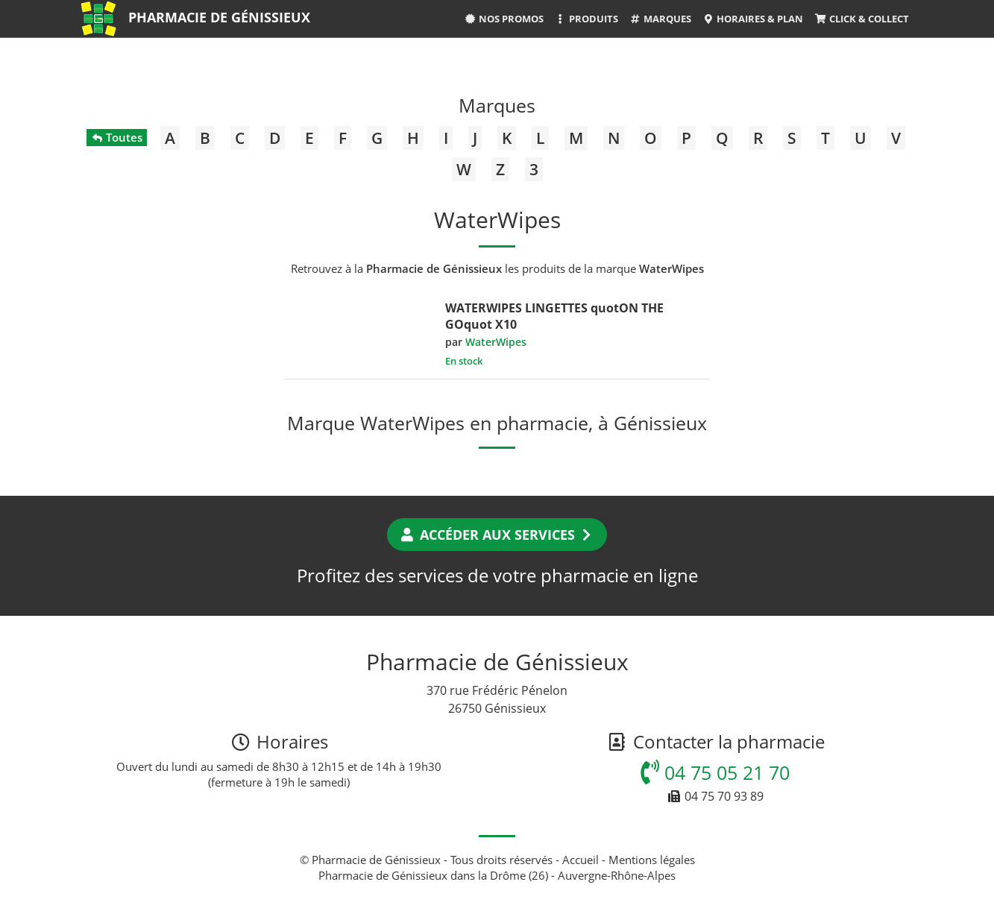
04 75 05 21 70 (715, 772)
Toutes (116, 137)
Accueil (580, 859)
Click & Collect (861, 18)
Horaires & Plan (752, 18)
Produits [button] (586, 18)
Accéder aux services (497, 534)
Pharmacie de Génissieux (219, 17)
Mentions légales (651, 859)
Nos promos (503, 18)
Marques (660, 18)
